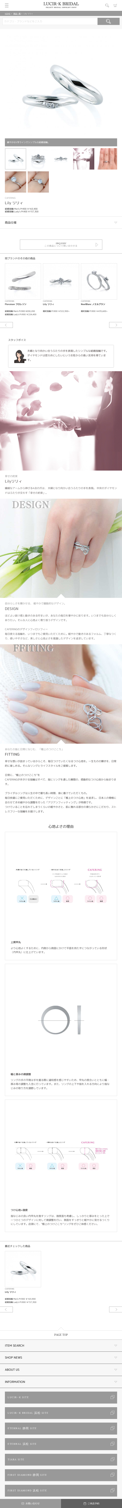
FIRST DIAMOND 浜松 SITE (27, 1490)
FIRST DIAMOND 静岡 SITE (27, 1475)
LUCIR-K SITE (18, 1397)
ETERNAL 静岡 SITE (22, 1428)
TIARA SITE (16, 1459)
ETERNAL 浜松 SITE (22, 1444)
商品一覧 (17, 13)
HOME (7, 13)
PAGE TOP (61, 1335)
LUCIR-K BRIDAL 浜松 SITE (28, 1413)
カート (115, 5)
